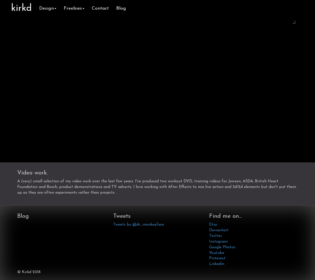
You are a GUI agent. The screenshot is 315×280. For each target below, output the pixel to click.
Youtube (216, 253)
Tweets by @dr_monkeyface (138, 225)
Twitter (215, 236)
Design (47, 8)
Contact (100, 8)
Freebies (74, 8)
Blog (121, 8)
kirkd (21, 8)
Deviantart (219, 230)
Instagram (218, 242)
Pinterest (217, 258)
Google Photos (222, 247)
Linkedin (216, 264)
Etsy (213, 225)
